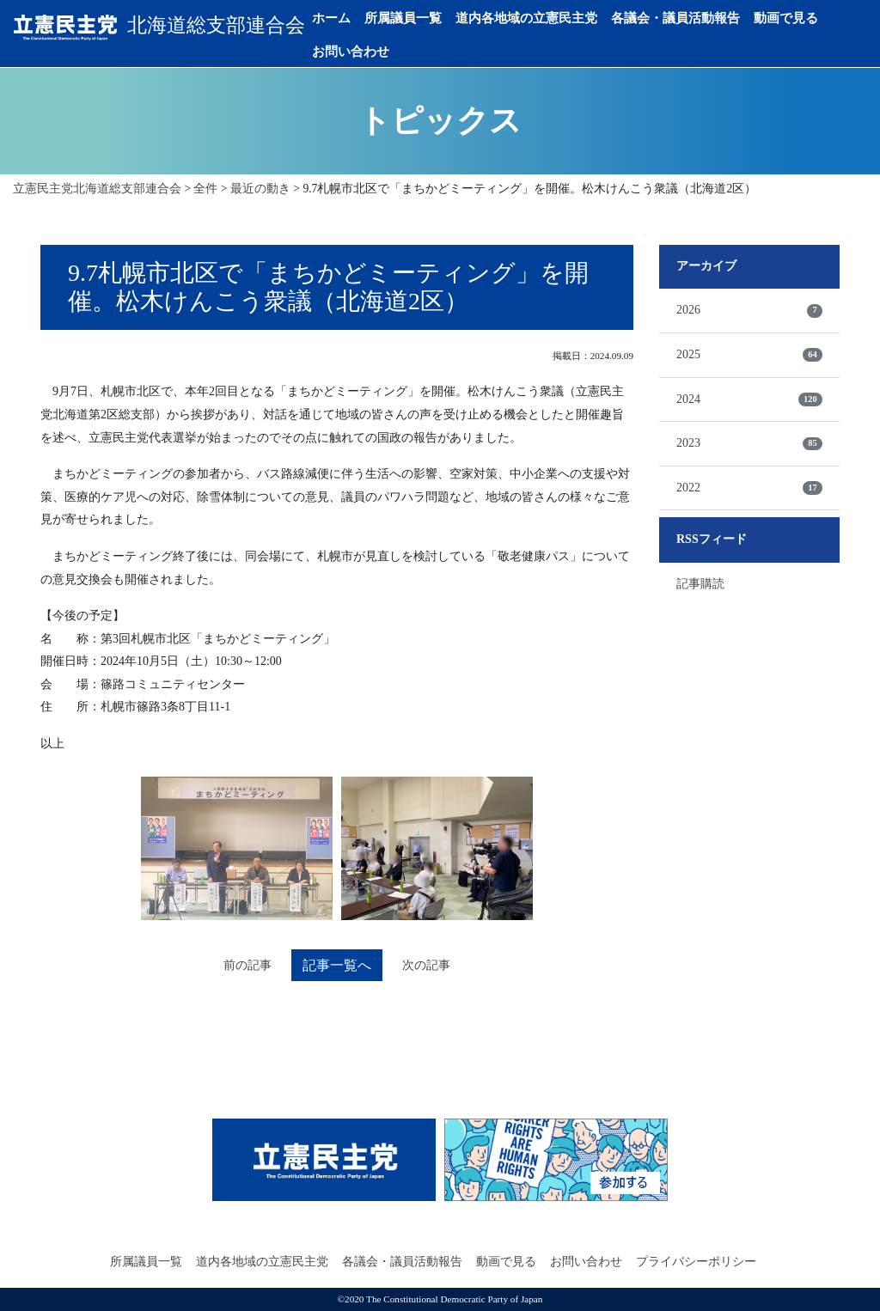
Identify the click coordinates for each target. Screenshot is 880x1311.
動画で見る (794, 18)
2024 (749, 398)
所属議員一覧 (411, 18)
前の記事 (247, 965)
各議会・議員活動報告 (684, 18)
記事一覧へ (336, 965)
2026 (749, 310)
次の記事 (427, 965)
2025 (749, 354)
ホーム (340, 18)
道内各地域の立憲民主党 (535, 18)
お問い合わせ (359, 51)
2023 (749, 443)
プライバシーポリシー (696, 1261)
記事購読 (700, 582)
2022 (749, 487)
